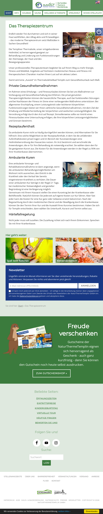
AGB (18, 500)
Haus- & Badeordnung (32, 500)
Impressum (9, 500)
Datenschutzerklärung (29, 296)
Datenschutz (52, 500)
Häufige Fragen (46, 418)
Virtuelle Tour (46, 413)
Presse (63, 500)
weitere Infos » (64, 511)
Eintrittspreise (46, 403)
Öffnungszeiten (46, 398)
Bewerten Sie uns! (46, 423)
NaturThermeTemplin (44, 5)
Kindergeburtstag (46, 408)
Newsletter (75, 500)
